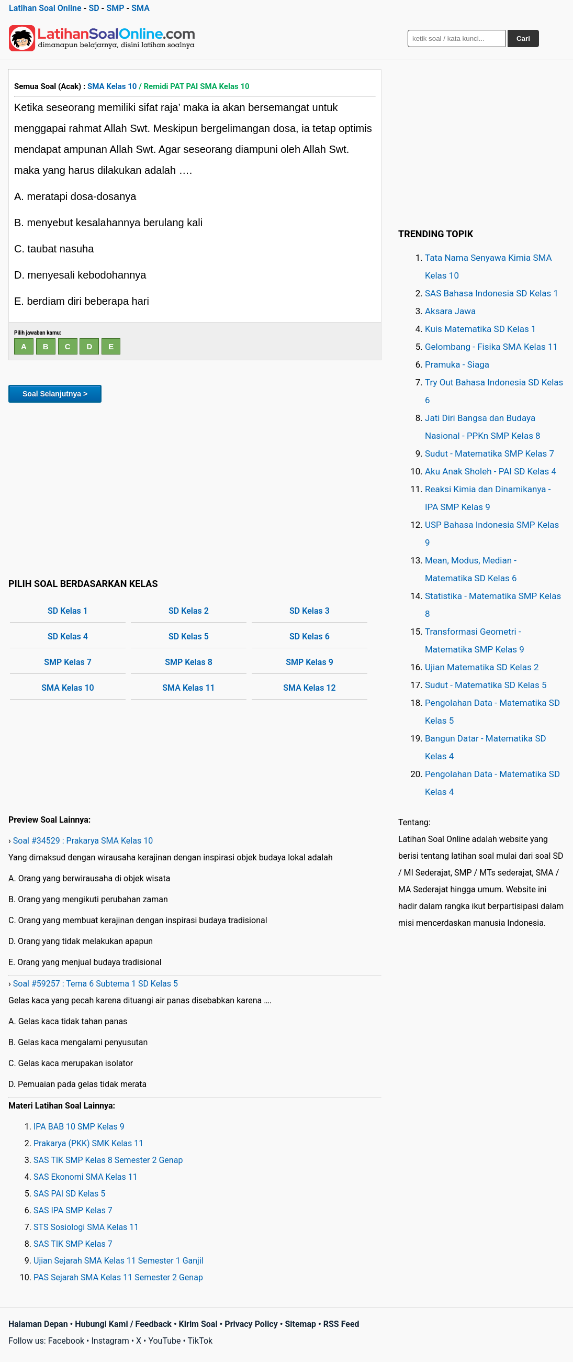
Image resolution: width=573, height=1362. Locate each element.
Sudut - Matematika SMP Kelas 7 (489, 453)
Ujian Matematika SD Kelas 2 (482, 667)
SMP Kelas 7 (68, 662)
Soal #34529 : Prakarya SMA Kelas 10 (83, 841)
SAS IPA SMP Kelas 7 (73, 1210)
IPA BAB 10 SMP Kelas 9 (79, 1127)
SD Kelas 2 (188, 611)
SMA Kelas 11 (188, 688)
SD (93, 8)
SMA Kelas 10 (112, 86)
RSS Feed (341, 1324)
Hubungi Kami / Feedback (123, 1324)
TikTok (200, 1341)
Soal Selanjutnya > (55, 394)
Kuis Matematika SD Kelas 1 (480, 329)
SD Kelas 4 (68, 636)
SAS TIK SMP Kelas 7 (73, 1244)
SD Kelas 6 (309, 636)
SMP (115, 8)
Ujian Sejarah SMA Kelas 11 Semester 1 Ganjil (118, 1261)
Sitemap (300, 1324)
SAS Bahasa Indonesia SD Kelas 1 (491, 293)
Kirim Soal (198, 1324)
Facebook (66, 1341)
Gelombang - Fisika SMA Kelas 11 (491, 346)
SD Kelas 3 (309, 611)
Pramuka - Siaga (457, 364)
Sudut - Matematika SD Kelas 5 (486, 685)
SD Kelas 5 (188, 636)
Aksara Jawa (450, 311)
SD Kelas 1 (68, 611)
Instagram (110, 1341)
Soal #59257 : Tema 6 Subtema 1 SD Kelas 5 (95, 984)
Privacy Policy (250, 1324)
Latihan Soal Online (45, 8)
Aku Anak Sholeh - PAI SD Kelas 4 (490, 471)
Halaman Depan (38, 1324)
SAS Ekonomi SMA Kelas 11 (85, 1177)
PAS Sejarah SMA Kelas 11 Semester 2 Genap (118, 1277)
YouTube (164, 1341)
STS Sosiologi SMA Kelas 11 (86, 1227)
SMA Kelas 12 (309, 688)
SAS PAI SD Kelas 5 (69, 1194)
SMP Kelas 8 (188, 662)
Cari (523, 38)
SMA (140, 8)
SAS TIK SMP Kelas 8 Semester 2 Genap (108, 1160)
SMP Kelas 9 (309, 662)
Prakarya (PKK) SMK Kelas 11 (88, 1143)
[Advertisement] (195, 488)
